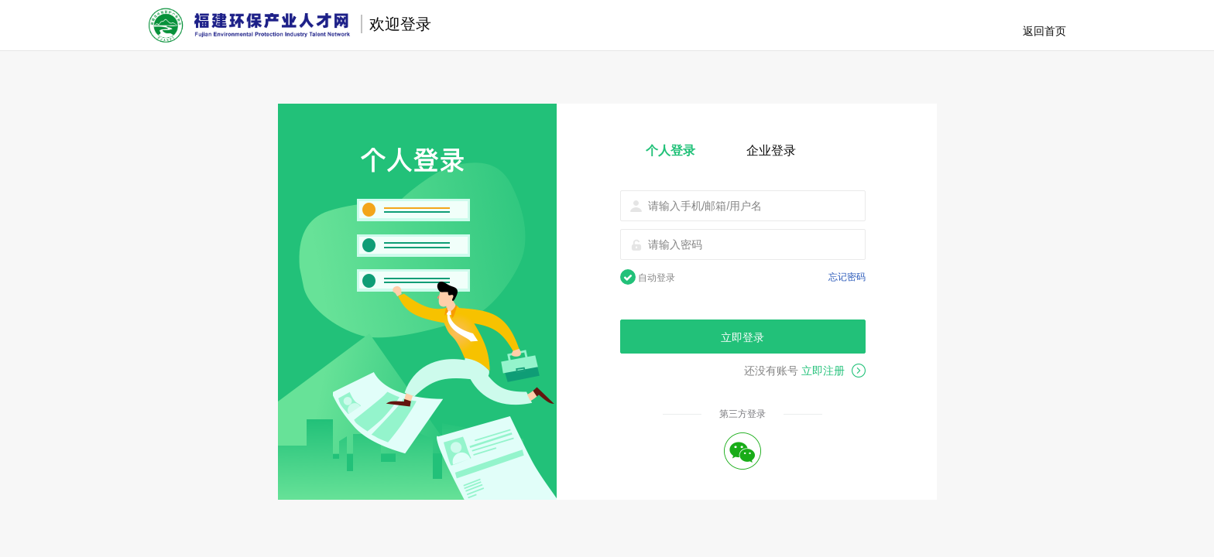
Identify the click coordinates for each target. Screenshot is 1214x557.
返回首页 (1044, 31)
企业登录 (771, 150)
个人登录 (670, 150)
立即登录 (742, 337)
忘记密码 (847, 277)
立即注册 (833, 370)
